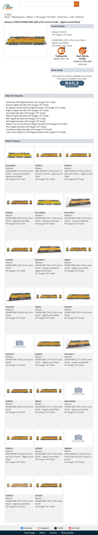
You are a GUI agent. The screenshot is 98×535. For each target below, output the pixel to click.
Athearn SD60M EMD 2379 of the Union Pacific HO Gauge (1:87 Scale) (78, 312)
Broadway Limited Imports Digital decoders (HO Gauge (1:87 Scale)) (35, 107)
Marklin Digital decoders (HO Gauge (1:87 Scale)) (27, 115)
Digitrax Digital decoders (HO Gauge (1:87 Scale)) (27, 110)
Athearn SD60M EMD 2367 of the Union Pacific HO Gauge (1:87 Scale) (49, 501)
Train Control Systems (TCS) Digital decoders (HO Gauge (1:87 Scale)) (36, 132)
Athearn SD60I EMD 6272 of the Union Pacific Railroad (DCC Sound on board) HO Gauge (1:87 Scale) (77, 455)
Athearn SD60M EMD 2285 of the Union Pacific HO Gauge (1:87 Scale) (19, 406)
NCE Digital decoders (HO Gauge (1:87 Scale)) (25, 121)
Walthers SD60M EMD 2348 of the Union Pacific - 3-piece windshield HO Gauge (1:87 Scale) (78, 218)
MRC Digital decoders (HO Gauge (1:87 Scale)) (26, 118)
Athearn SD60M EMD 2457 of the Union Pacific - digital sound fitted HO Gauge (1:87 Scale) (78, 265)
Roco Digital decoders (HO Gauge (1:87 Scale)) (26, 126)
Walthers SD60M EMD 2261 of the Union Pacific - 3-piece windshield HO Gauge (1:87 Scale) (49, 218)
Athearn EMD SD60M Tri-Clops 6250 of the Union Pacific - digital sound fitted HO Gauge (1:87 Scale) (78, 172)
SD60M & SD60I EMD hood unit (82, 57)
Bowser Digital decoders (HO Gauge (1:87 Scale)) (27, 105)
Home (42, 532)
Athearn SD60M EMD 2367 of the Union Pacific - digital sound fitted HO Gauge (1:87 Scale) (49, 454)
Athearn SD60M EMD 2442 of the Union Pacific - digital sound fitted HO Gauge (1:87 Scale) (49, 312)
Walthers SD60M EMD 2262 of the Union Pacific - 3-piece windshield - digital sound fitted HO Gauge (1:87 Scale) (49, 267)
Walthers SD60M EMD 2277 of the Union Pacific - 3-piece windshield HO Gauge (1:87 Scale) (78, 359)
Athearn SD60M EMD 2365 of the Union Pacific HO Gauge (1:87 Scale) (19, 265)
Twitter (58, 528)
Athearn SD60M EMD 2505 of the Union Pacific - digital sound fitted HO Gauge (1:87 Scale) (78, 406)
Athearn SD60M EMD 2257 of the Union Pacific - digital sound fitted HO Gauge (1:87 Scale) (19, 501)
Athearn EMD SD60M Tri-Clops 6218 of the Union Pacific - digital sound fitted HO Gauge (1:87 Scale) (19, 455)
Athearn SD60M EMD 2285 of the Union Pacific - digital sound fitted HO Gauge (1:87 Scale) (19, 218)
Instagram (43, 528)
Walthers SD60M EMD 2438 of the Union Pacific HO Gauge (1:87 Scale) (19, 359)
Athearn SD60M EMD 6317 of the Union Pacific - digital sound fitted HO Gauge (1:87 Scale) (49, 406)
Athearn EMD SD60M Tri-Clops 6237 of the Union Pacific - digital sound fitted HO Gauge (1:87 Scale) (49, 172)
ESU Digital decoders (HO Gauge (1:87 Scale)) (25, 113)
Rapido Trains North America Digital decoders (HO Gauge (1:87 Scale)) (36, 124)
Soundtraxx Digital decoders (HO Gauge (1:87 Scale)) (29, 129)
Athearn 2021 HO (61, 54)
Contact (53, 532)
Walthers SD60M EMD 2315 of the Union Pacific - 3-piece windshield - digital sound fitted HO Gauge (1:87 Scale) (19, 172)
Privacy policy (67, 532)
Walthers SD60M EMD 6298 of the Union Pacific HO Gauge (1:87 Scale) (19, 312)
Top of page (29, 532)
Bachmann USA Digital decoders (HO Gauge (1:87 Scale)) (30, 102)
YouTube (74, 528)
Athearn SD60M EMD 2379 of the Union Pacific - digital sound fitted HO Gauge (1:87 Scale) (49, 359)
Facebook (26, 528)
